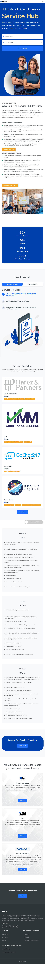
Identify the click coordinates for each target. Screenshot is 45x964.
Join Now (22, 800)
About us (5, 934)
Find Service (22, 48)
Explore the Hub (9, 149)
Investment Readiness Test (30, 940)
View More (22, 512)
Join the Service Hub (10, 185)
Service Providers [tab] (12, 284)
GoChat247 (8, 466)
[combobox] (22, 42)
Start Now (22, 746)
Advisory (26, 934)
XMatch (26, 937)
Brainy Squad (8, 500)
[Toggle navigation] (42, 1)
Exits (24, 961)
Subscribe (22, 896)
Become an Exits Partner (9, 952)
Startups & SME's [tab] (32, 284)
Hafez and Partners (10, 394)
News (4, 940)
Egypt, (7, 396)
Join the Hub (6, 949)
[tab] (20, 295)
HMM (5, 437)
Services (5, 937)
